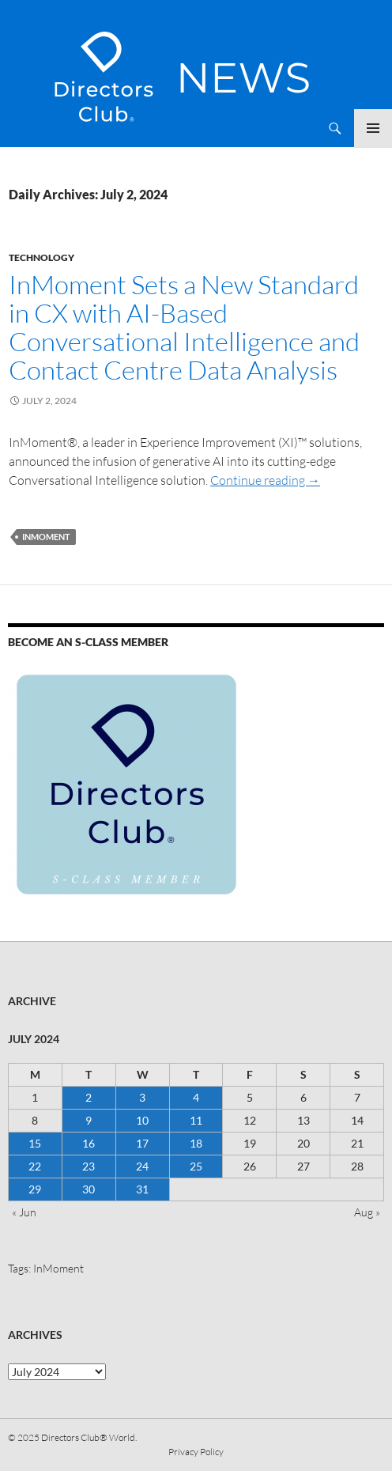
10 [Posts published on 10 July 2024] (142, 1120)
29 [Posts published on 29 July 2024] (34, 1189)
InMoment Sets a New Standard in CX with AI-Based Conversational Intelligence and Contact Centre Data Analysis (184, 327)
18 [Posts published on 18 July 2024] (196, 1143)
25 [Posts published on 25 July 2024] (196, 1166)
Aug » (367, 1212)
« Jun (24, 1212)
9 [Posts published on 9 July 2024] (88, 1120)
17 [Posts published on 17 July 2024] (142, 1143)
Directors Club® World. (89, 1437)
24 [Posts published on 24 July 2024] (142, 1166)
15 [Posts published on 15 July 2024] (34, 1143)
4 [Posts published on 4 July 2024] (196, 1097)
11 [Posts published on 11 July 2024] (196, 1120)
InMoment (46, 536)
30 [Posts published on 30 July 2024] (88, 1189)
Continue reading (265, 480)
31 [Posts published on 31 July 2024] (142, 1189)
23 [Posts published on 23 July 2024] (88, 1166)
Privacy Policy (196, 1452)
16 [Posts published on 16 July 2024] (88, 1143)
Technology (41, 257)
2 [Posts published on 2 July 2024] (88, 1097)
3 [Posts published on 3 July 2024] (142, 1097)
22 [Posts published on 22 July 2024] (34, 1166)
